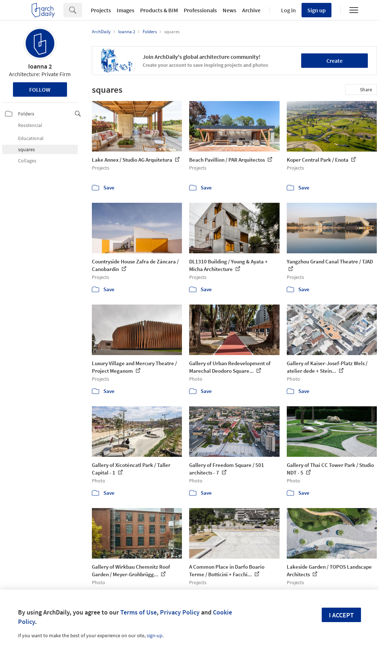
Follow (39, 89)
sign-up (154, 635)
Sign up (316, 10)
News (229, 10)
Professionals (200, 10)
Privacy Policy (180, 612)
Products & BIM (159, 10)
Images (125, 10)
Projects (101, 10)
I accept (341, 615)
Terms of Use (138, 612)
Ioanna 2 (40, 66)
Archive (251, 10)
